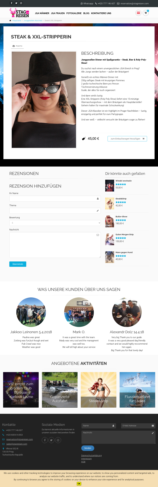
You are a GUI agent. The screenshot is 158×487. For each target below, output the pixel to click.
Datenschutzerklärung (91, 455)
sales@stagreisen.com (16, 444)
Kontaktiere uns (101, 13)
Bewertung (14, 217)
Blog (86, 13)
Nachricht (14, 229)
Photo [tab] (17, 46)
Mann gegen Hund (124, 252)
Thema (12, 205)
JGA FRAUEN (58, 13)
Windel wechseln (124, 181)
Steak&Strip (121, 199)
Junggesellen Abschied (33, 21)
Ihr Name (13, 193)
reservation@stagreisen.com (135, 3)
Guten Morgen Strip (125, 234)
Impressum (86, 458)
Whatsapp (88, 3)
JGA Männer (42, 13)
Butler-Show (121, 216)
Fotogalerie (74, 13)
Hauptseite (16, 21)
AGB (83, 462)
